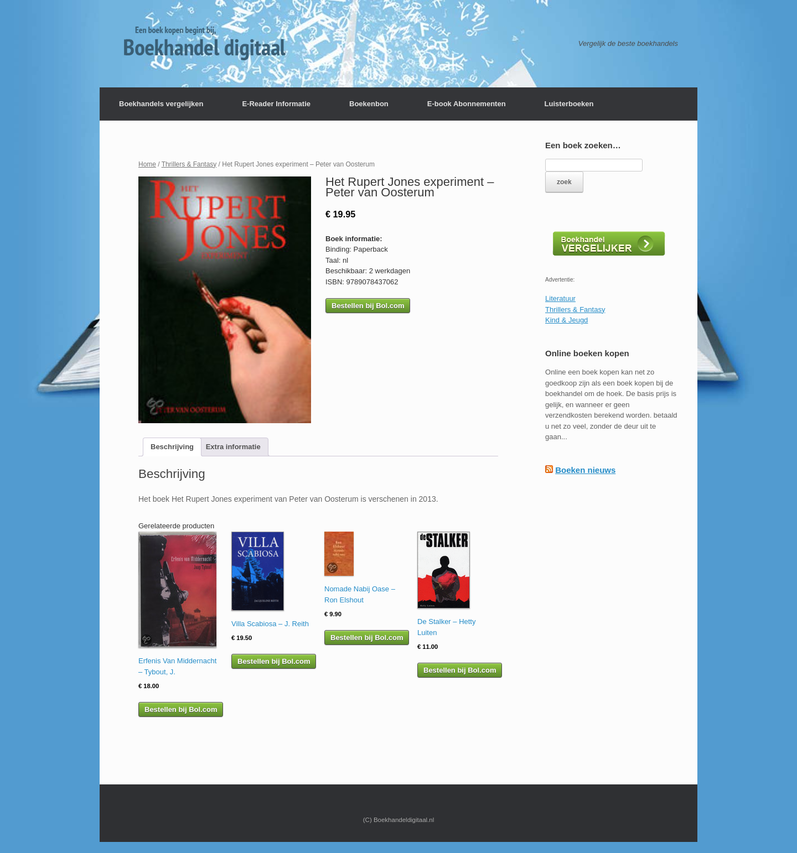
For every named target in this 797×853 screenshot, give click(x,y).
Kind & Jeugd (566, 320)
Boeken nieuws (585, 470)
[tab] (172, 447)
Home (147, 164)
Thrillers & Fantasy (189, 164)
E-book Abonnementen (466, 104)
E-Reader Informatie (276, 104)
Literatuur (560, 298)
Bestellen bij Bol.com (368, 305)
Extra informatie (233, 447)
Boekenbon (369, 104)
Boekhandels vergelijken (161, 104)
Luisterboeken (569, 104)
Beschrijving (172, 447)
